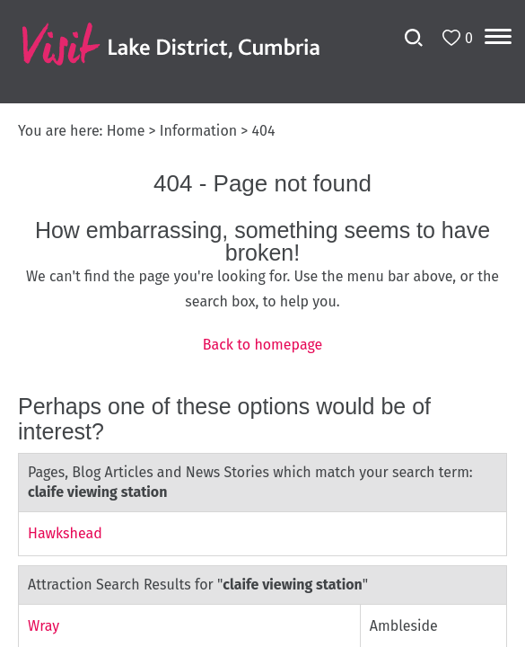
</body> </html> (262, 323)
